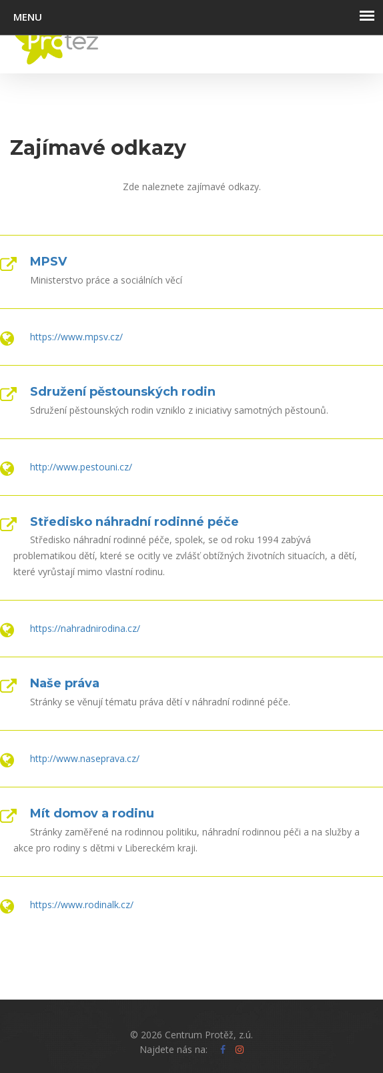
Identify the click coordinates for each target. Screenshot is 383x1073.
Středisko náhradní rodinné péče (134, 521)
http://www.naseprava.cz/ (84, 758)
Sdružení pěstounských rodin (123, 391)
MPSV (48, 261)
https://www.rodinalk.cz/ (81, 904)
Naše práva (64, 683)
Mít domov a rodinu (92, 813)
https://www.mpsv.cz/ (76, 336)
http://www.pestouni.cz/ (81, 466)
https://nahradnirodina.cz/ (85, 628)
